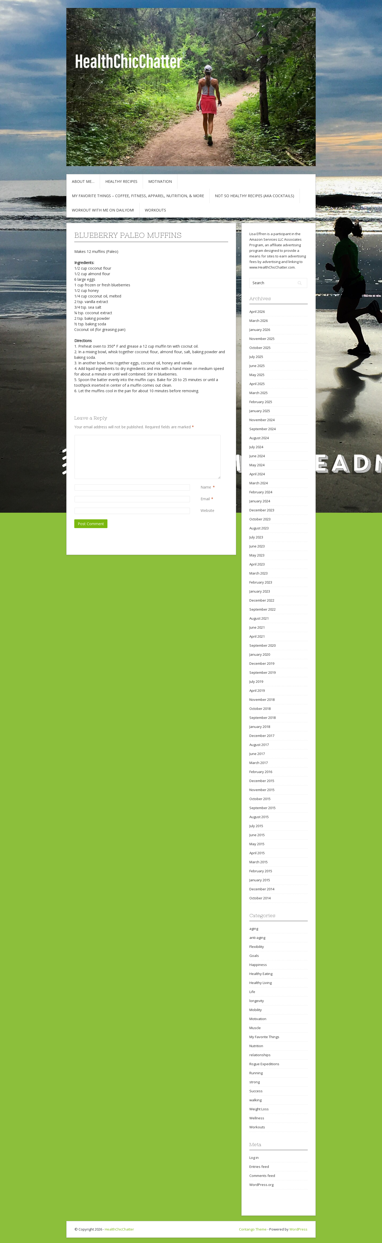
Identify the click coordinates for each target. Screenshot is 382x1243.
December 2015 (261, 780)
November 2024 (262, 419)
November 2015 (262, 789)
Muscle (255, 1027)
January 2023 (259, 591)
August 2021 (259, 618)
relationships (260, 1054)
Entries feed (259, 1166)
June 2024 (257, 456)
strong (254, 1082)
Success (256, 1091)
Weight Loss (259, 1109)
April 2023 (257, 564)
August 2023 (259, 528)
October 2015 (260, 798)
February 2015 (260, 871)
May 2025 (256, 374)
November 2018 (262, 699)
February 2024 (260, 492)
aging (253, 928)
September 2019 (262, 672)
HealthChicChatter (119, 1229)
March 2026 (258, 320)
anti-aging (257, 937)
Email (205, 499)
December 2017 (261, 735)
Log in (254, 1157)
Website (207, 510)
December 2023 (261, 510)
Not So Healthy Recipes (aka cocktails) (254, 195)
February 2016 (260, 771)
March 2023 (258, 573)
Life (252, 991)
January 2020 (259, 654)
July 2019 (256, 681)
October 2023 (260, 519)
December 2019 (261, 663)
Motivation (160, 181)
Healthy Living (260, 982)
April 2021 (257, 636)
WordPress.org (261, 1184)
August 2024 (259, 437)
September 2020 (262, 645)
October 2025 (260, 347)
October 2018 (260, 708)
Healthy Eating (260, 973)
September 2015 (262, 807)
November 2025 (262, 338)
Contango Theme (253, 1229)
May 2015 (256, 843)
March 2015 (258, 862)
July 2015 (256, 825)
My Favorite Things (264, 1036)
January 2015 (259, 880)
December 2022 (261, 600)
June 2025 (257, 365)
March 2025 (258, 392)
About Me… (83, 181)
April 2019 (257, 690)
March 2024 (258, 483)
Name (206, 487)
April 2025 (257, 383)
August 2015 (259, 816)
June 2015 (257, 834)
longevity (256, 1000)
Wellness (256, 1118)
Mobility (255, 1009)
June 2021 (257, 627)
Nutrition (256, 1045)
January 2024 (259, 501)
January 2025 (259, 410)
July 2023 (256, 537)
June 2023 (257, 546)
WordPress (298, 1229)
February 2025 (260, 401)
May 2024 (256, 465)
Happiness (258, 964)
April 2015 (257, 853)
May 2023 (256, 555)
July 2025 (256, 356)
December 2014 (261, 889)
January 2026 (259, 329)
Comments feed (262, 1175)
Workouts (155, 210)
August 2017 (259, 744)
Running (256, 1073)
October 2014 (260, 898)
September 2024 (262, 428)
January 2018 (259, 726)
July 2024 (256, 446)
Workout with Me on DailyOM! (103, 210)
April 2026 (257, 311)
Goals (254, 955)
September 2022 (262, 609)
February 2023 (260, 582)
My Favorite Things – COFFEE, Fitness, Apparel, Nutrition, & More (138, 195)
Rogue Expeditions (264, 1063)
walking (255, 1100)
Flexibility (256, 946)
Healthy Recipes (121, 181)
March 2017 (258, 762)
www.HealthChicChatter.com (272, 267)
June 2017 (257, 753)
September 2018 (262, 717)
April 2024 (257, 474)
